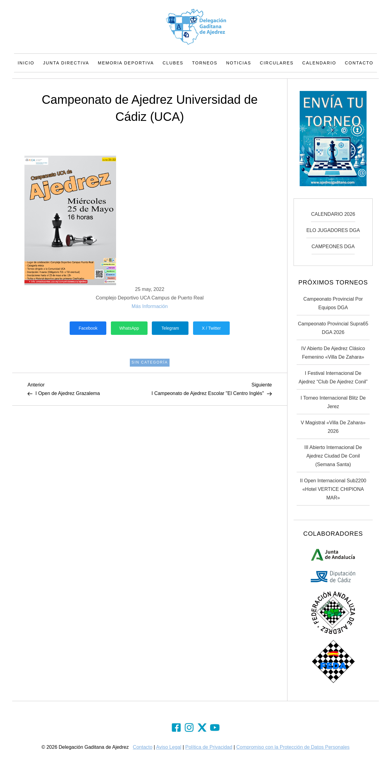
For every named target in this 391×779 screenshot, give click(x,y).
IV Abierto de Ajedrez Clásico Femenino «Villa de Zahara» (333, 353)
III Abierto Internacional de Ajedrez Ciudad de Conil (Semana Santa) (333, 456)
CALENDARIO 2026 (333, 214)
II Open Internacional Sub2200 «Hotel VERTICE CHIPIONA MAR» (333, 489)
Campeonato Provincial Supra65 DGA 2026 (333, 328)
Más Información (150, 306)
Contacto (359, 62)
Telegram (170, 328)
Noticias (238, 62)
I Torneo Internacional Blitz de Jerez (333, 402)
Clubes (173, 62)
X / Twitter (211, 328)
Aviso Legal (168, 747)
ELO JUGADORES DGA (333, 230)
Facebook (88, 328)
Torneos (204, 62)
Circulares (277, 62)
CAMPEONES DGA (333, 246)
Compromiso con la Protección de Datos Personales (292, 747)
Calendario (319, 62)
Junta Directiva (66, 62)
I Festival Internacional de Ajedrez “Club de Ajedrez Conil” (333, 377)
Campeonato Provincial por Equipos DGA (333, 303)
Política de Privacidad (208, 747)
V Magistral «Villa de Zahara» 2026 (333, 427)
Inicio (26, 62)
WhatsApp (129, 328)
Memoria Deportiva (126, 62)
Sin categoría (149, 362)
